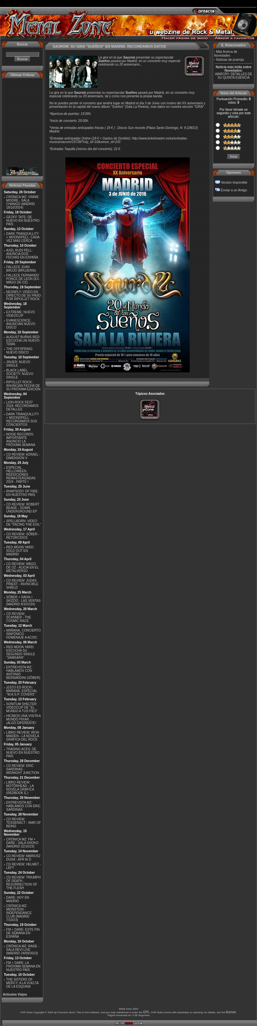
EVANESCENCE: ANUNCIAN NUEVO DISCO (20, 324)
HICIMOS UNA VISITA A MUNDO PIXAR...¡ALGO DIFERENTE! (23, 719)
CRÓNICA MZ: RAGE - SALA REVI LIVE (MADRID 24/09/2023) (22, 949)
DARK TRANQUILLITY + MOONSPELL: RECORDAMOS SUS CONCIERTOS (22, 419)
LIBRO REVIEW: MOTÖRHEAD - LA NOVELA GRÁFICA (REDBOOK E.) (20, 788)
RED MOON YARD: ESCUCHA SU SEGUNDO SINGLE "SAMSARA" (20, 652)
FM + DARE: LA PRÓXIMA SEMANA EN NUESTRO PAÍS (23, 966)
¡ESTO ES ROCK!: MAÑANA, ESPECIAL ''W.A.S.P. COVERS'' (21, 691)
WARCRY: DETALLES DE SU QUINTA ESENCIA (233, 75)
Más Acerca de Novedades (225, 53)
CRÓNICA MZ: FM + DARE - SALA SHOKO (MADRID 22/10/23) (22, 843)
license (231, 1012)
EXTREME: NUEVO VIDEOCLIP (20, 313)
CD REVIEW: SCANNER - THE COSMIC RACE (18, 617)
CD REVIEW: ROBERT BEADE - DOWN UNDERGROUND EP (22, 508)
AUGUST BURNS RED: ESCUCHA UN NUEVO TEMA (23, 340)
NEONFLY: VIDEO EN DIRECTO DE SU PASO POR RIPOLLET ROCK (23, 295)
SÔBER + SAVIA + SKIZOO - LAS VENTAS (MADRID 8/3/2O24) (23, 600)
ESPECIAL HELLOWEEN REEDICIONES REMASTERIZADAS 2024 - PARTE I (21, 474)
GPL (146, 1012)
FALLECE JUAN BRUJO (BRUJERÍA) (21, 268)
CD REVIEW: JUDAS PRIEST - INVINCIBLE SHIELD (22, 584)
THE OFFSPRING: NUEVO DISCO (19, 350)
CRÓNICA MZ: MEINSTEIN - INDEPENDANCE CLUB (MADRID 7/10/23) (18, 913)
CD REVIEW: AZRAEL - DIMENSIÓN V (23, 456)
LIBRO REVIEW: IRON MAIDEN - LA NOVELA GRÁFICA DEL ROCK (22, 736)
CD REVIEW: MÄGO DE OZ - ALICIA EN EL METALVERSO (22, 567)
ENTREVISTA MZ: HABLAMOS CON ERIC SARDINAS (23, 806)
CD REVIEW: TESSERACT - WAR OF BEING (23, 822)
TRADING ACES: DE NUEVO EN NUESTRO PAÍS (22, 752)
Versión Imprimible (234, 182)
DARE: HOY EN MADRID (17, 899)
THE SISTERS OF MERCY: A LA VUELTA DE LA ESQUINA (22, 983)
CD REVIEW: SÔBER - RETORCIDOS (22, 535)
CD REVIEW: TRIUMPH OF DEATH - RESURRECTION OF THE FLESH (23, 883)
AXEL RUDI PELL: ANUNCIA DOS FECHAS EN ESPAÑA (22, 254)
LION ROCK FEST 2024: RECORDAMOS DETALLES (22, 406)
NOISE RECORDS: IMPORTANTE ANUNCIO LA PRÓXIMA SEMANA (20, 440)
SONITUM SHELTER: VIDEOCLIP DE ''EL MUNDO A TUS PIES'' (21, 707)
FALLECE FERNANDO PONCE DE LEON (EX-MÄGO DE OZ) (23, 279)
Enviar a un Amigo (234, 190)
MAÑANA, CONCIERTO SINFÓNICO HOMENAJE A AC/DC (23, 634)
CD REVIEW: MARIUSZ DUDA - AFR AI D (23, 857)
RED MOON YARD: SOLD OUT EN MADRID (20, 550)
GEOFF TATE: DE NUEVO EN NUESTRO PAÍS (22, 220)
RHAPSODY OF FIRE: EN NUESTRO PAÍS (22, 493)
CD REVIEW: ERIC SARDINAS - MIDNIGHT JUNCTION (22, 769)
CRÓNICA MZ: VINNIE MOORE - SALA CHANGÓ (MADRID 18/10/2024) (22, 202)
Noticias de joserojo (230, 59)
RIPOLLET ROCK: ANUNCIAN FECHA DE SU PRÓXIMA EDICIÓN (23, 385)
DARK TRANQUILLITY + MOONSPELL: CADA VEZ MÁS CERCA (22, 237)
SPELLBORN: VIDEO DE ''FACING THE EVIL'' (23, 522)
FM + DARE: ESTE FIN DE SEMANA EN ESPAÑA (22, 933)
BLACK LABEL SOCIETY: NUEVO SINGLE (19, 374)
